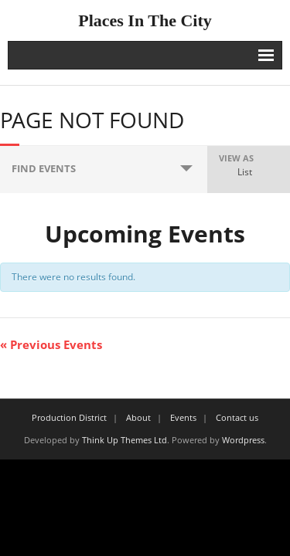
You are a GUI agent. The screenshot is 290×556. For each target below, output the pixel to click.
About (138, 417)
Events (183, 417)
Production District (69, 417)
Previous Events (51, 344)
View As (236, 158)
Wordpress (243, 440)
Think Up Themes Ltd (124, 440)
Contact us (237, 417)
